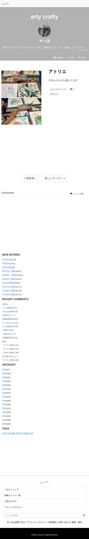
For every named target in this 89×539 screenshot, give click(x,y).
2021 (4, 373)
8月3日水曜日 (8, 283)
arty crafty (44, 16)
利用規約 (53, 522)
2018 (4, 385)
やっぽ (44, 41)
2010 (4, 416)
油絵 (4, 341)
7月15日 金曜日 (9, 294)
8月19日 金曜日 (10, 275)
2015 (4, 397)
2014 (4, 400)
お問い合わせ (64, 522)
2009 (4, 420)
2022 (4, 369)
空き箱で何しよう (10, 356)
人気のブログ (10, 501)
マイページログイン (13, 507)
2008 (4, 424)
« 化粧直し (30, 178)
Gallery (58, 57)
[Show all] (83, 50)
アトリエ (57, 71)
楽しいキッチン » (55, 178)
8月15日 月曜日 (9, 279)
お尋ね (5, 304)
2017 (4, 389)
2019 (4, 381)
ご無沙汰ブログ (9, 334)
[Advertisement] (44, 156)
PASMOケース (8, 315)
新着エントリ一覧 (12, 495)
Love (70, 57)
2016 (4, 393)
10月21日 (6, 259)
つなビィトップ (11, 489)
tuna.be (44, 482)
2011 (4, 412)
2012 (4, 408)
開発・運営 (77, 522)
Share (81, 57)
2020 (4, 377)
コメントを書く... (78, 194)
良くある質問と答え (16, 522)
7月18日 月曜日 (9, 290)
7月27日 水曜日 (9, 287)
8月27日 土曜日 (9, 271)
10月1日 (5, 263)
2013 (4, 404)
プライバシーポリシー (37, 522)
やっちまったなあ (10, 323)
